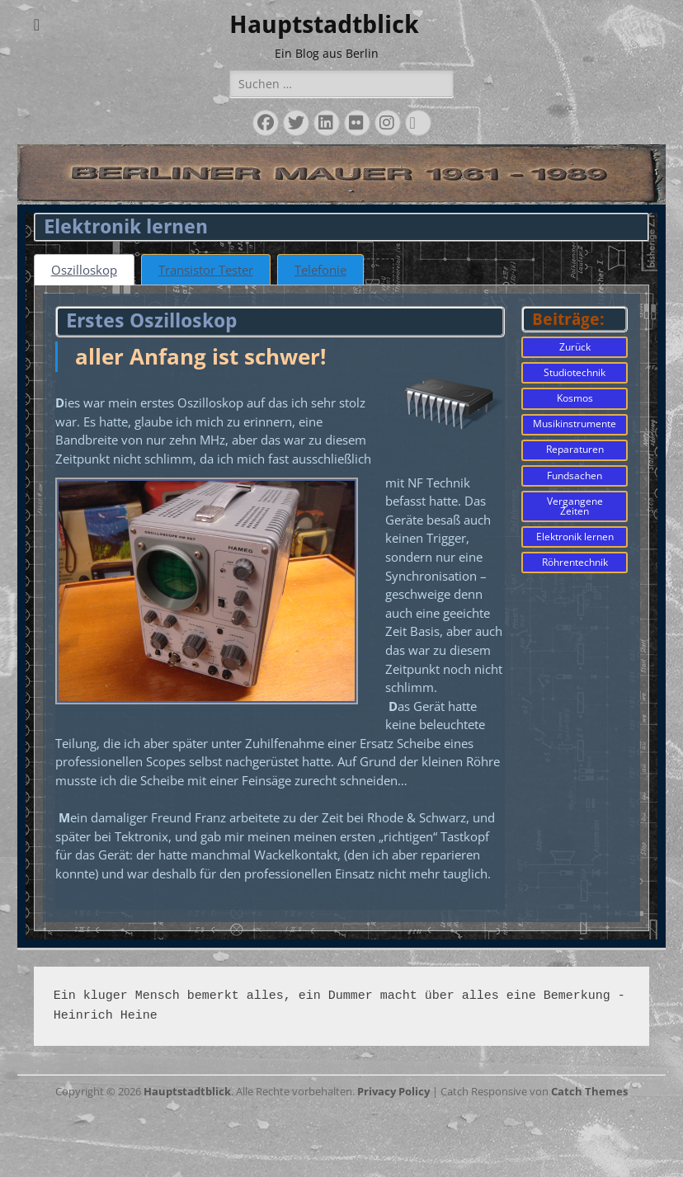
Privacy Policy (393, 1160)
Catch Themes (589, 1160)
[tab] (86, 270)
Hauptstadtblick (324, 24)
